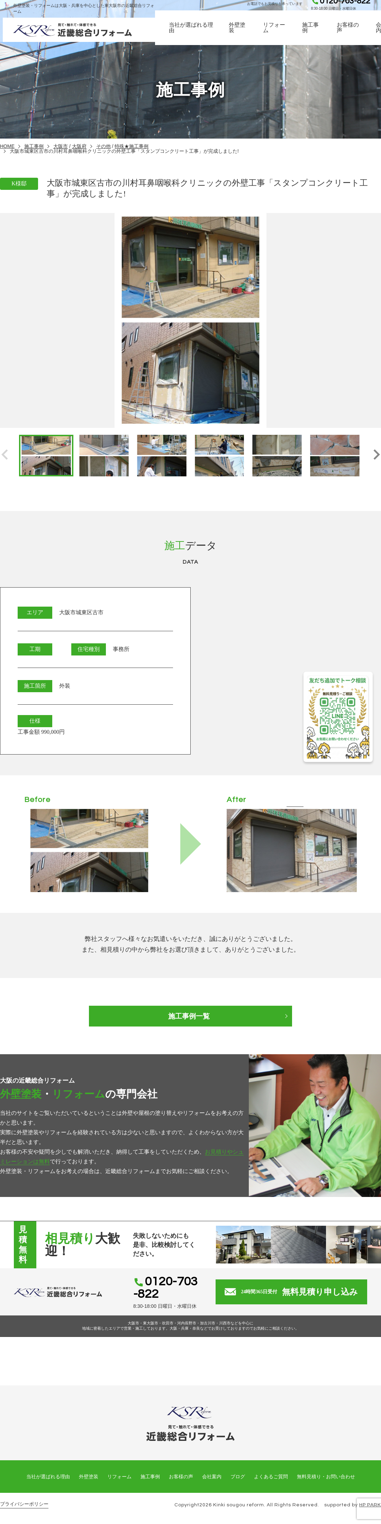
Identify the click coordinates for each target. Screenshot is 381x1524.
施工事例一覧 (190, 1016)
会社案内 (211, 1476)
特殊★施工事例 (131, 146)
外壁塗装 (238, 34)
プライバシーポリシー (24, 1504)
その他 (103, 146)
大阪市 (60, 146)
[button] (376, 455)
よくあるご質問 (271, 1476)
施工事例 (312, 34)
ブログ (237, 1476)
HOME (7, 146)
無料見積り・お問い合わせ (326, 1476)
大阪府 (79, 146)
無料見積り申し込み (301, 1292)
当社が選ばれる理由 (192, 34)
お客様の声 (350, 34)
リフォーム (275, 34)
